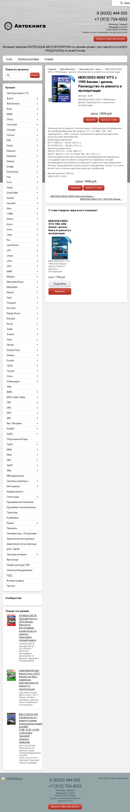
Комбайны (12, 517)
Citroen (11, 135)
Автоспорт (13, 559)
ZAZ (9, 266)
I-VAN (10, 213)
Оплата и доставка (28, 59)
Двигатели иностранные (20, 538)
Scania (10, 334)
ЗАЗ (9, 407)
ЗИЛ (9, 413)
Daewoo (11, 150)
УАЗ (9, 460)
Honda (10, 198)
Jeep (9, 234)
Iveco (9, 229)
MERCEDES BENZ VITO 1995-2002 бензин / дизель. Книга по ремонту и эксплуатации (59, 227)
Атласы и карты (15, 580)
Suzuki (10, 360)
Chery (10, 119)
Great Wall (12, 192)
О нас (9, 59)
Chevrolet (12, 124)
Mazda (10, 276)
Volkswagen (13, 381)
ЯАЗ (9, 470)
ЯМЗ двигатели (15, 475)
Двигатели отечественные (22, 544)
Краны (10, 523)
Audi (9, 109)
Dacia (10, 145)
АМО (9, 392)
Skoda (10, 344)
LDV (9, 250)
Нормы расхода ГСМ (18, 565)
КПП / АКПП (13, 549)
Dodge (10, 166)
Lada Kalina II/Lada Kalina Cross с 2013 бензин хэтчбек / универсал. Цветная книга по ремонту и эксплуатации (29, 679)
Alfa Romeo (13, 103)
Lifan (9, 261)
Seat (9, 339)
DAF (9, 140)
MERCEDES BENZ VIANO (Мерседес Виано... (72, 196)
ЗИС (9, 418)
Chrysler (11, 130)
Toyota (10, 371)
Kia (8, 240)
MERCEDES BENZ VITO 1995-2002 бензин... (101, 199)
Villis (9, 386)
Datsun (10, 161)
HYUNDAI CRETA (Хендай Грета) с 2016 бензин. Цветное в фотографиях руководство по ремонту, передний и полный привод (28, 628)
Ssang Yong (13, 350)
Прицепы (12, 528)
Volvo (10, 376)
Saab (9, 329)
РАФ (9, 455)
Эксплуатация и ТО (17, 93)
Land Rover (13, 245)
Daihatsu (11, 156)
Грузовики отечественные (21, 507)
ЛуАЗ (10, 444)
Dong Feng (12, 171)
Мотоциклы (13, 486)
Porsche (11, 308)
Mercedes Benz (15, 282)
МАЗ (9, 449)
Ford (9, 182)
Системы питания (16, 554)
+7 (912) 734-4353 (110, 19)
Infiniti (10, 219)
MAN (9, 271)
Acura (10, 98)
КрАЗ (10, 434)
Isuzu (10, 224)
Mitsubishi (12, 287)
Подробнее (60, 283)
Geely (10, 187)
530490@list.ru (14, 778)
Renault (11, 318)
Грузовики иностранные (20, 502)
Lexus (10, 255)
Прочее (11, 586)
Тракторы (12, 512)
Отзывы (49, 59)
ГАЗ (9, 402)
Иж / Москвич (14, 423)
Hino (9, 208)
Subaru (11, 355)
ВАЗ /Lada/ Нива (16, 397)
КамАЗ (10, 428)
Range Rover (13, 313)
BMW (9, 114)
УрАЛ (10, 465)
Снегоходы (13, 496)
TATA (10, 365)
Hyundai (11, 203)
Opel (9, 297)
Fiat (9, 177)
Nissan (10, 292)
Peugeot (11, 302)
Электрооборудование (19, 570)
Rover (10, 323)
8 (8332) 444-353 (112, 13)
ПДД (9, 575)
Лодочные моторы (17, 439)
